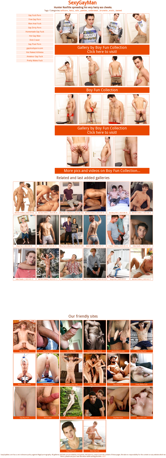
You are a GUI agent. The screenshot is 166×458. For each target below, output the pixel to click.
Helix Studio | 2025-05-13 (141, 231)
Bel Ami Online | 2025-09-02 (24, 198)
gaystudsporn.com (35, 48)
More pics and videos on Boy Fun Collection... (102, 171)
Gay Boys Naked (71, 403)
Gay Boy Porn (24, 403)
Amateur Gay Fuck (35, 56)
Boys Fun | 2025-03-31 (118, 264)
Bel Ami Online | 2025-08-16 (95, 198)
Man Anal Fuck (34, 23)
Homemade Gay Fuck (35, 32)
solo (77, 10)
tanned (119, 10)
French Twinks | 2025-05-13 (118, 231)
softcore (64, 10)
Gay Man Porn (118, 403)
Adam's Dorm (95, 403)
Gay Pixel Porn (34, 44)
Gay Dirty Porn (34, 27)
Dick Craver (35, 40)
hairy (71, 10)
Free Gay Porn (35, 19)
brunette (104, 10)
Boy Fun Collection (102, 90)
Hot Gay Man (34, 36)
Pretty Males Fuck (35, 60)
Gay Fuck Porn (34, 15)
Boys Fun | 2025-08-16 (24, 231)
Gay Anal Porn (71, 436)
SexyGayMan (82, 3)
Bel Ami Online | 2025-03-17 (141, 264)
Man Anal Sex (95, 436)
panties (83, 10)
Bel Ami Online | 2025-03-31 (71, 264)
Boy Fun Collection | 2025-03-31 (95, 264)
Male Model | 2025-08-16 (48, 231)
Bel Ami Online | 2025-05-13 (48, 264)
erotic (111, 10)
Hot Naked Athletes (34, 52)
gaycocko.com (141, 403)
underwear (93, 10)
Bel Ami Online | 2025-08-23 (48, 198)
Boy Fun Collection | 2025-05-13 (71, 231)
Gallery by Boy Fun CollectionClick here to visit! (102, 49)
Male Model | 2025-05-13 (95, 231)
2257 (104, 456)
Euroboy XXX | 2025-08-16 (118, 198)
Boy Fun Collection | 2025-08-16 (71, 198)
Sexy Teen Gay (95, 369)
